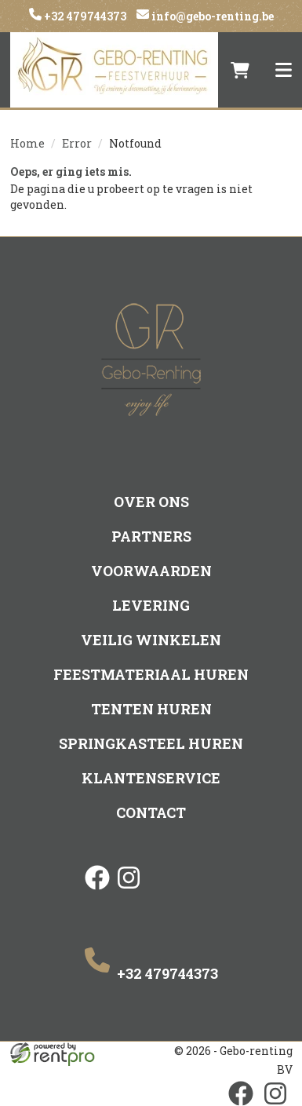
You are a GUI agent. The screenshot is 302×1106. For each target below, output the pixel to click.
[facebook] (97, 891)
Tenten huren (151, 708)
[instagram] (128, 891)
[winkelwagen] (240, 70)
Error (77, 143)
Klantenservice (151, 777)
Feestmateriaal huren (151, 674)
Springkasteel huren (151, 743)
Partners (151, 536)
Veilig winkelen (151, 639)
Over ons (151, 501)
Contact (151, 812)
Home (27, 143)
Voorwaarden (151, 570)
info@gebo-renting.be (211, 16)
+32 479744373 (84, 16)
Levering (151, 605)
